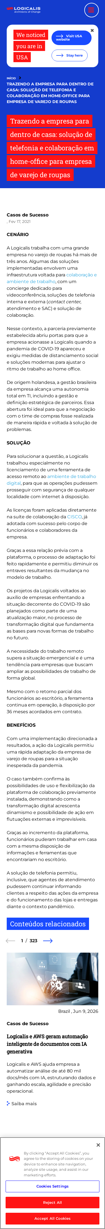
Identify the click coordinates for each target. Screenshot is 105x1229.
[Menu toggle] (91, 10)
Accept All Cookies (52, 1218)
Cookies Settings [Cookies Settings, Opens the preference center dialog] (52, 1186)
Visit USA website (69, 37)
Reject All (52, 1202)
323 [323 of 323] (33, 940)
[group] (52, 1067)
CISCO (74, 516)
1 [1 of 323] (22, 940)
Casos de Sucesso (27, 215)
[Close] (98, 1145)
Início (11, 78)
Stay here (74, 55)
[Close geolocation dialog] (92, 30)
